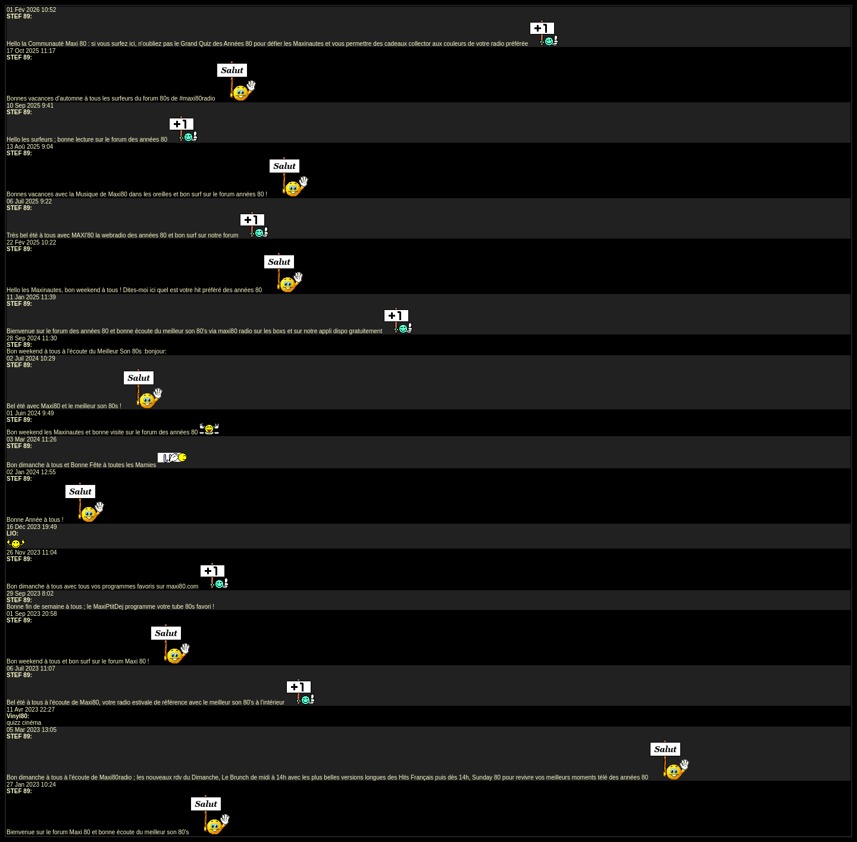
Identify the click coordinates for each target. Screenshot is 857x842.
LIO (12, 533)
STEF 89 (18, 16)
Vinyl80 (17, 716)
